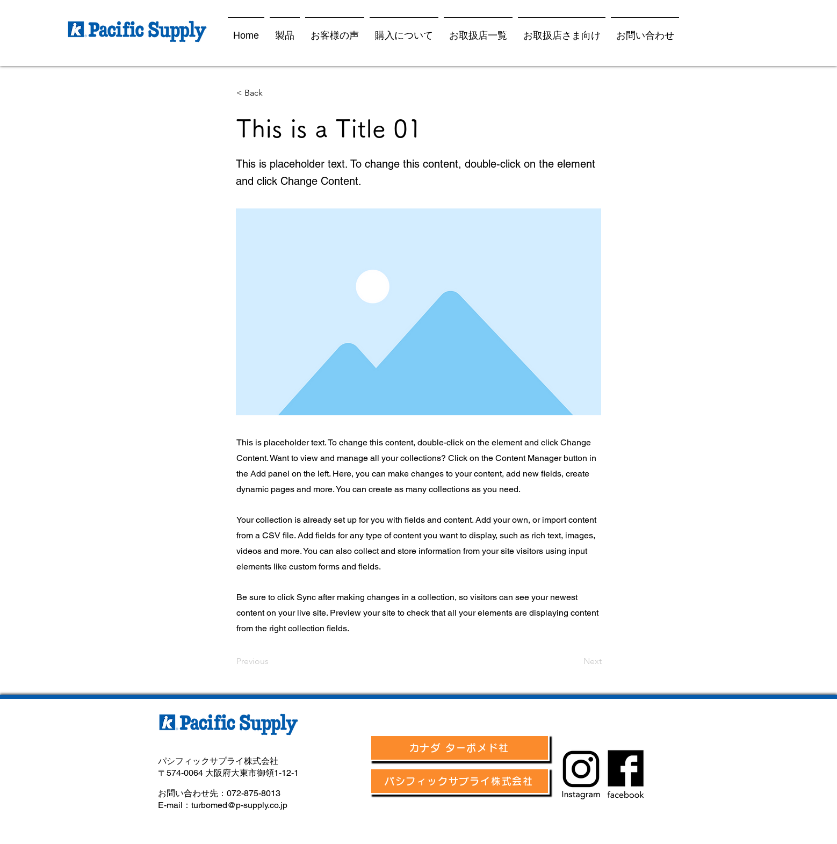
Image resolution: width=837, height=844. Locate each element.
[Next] (575, 661)
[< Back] (271, 93)
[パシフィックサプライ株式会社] (460, 781)
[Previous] (271, 661)
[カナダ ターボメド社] (460, 747)
